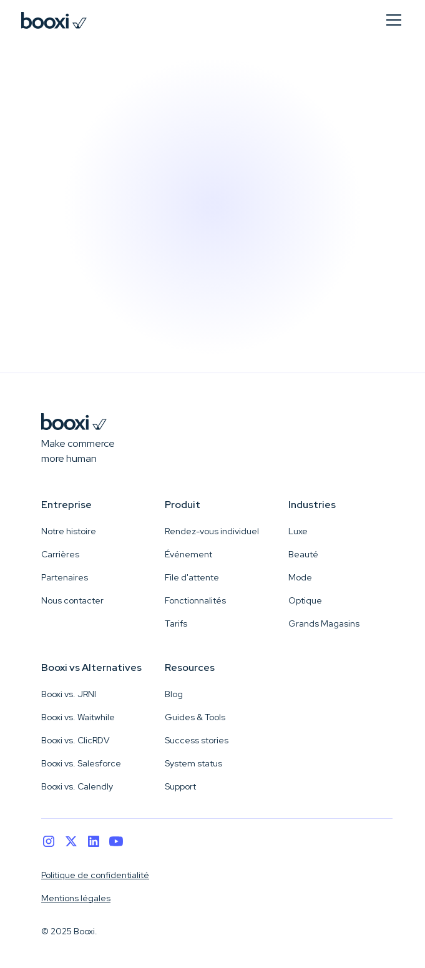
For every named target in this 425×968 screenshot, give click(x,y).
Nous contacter (72, 600)
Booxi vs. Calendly (77, 786)
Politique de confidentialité (95, 875)
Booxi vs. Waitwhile (78, 717)
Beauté (303, 554)
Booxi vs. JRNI (68, 694)
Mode (300, 577)
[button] (391, 20)
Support (180, 786)
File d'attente (192, 577)
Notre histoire (68, 531)
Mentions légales (75, 898)
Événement (188, 554)
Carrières (60, 554)
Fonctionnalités (195, 600)
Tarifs (176, 623)
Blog (174, 694)
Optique (305, 600)
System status (193, 763)
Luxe (298, 531)
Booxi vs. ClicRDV (75, 740)
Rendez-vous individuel (212, 531)
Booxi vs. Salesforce (81, 763)
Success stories (196, 740)
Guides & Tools (195, 717)
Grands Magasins (323, 623)
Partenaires (64, 577)
